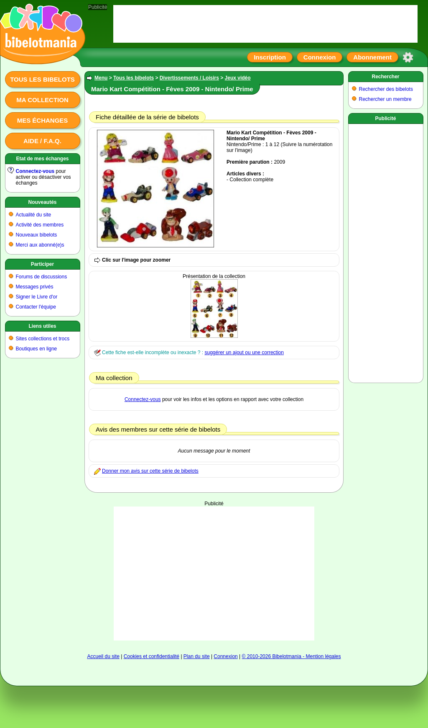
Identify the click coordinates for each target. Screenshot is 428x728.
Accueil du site (103, 656)
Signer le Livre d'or (37, 297)
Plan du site (196, 656)
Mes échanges (42, 120)
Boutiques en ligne (36, 349)
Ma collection (42, 99)
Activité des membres (40, 225)
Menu (100, 78)
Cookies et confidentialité (151, 656)
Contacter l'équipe (36, 307)
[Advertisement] (214, 574)
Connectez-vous (35, 171)
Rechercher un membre (385, 99)
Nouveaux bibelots (36, 235)
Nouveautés (42, 202)
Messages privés (35, 287)
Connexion (319, 57)
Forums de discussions (41, 277)
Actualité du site (33, 215)
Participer (42, 264)
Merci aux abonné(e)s (40, 245)
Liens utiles (42, 326)
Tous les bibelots (42, 79)
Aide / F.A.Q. (42, 140)
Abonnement (372, 57)
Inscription (270, 57)
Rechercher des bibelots (386, 89)
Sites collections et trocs (43, 339)
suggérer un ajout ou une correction (243, 352)
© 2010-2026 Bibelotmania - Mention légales (291, 656)
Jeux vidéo (238, 78)
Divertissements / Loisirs (189, 78)
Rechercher (385, 77)
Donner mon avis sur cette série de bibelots (150, 471)
